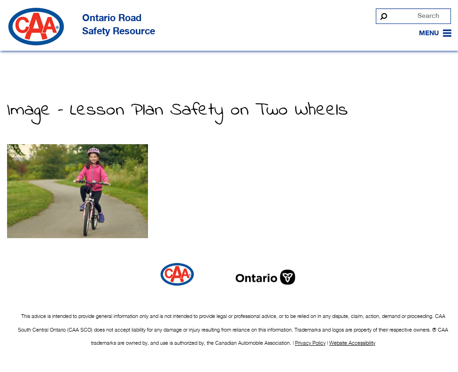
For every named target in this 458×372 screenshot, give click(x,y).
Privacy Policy (310, 343)
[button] (429, 33)
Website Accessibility (352, 343)
